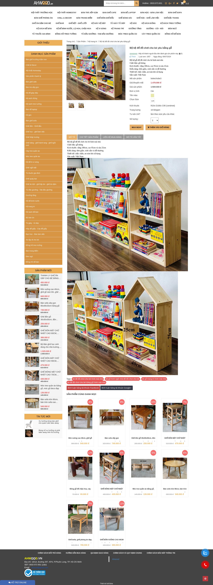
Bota (111, 584)
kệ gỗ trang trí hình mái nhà (154, 379)
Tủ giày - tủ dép (32, 223)
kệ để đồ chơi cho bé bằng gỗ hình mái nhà (86, 382)
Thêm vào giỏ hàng (158, 127)
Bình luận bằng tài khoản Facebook (83, 388)
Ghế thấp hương (32, 137)
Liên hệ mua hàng (112, 137)
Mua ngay (136, 127)
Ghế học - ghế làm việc (35, 132)
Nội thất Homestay (33, 70)
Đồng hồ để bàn (32, 262)
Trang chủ (71, 41)
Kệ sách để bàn (32, 212)
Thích (133, 57)
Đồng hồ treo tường (34, 245)
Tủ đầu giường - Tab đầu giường (39, 190)
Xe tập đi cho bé (32, 240)
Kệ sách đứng (31, 98)
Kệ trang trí (30, 206)
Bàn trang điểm (32, 251)
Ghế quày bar (31, 179)
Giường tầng (31, 195)
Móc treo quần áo (33, 156)
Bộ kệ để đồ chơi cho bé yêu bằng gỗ (115, 41)
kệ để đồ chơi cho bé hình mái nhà (88, 379)
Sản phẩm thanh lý (33, 76)
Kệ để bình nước (32, 201)
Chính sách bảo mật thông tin (161, 553)
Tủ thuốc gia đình (33, 173)
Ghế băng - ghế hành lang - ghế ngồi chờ (41, 144)
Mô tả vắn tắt (133, 137)
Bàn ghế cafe (31, 82)
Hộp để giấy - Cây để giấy (36, 229)
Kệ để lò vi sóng (32, 162)
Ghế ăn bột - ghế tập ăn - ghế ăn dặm (41, 184)
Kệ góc (28, 115)
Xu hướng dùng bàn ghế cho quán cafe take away (49, 422)
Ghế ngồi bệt (31, 168)
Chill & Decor (31, 65)
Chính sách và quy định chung (127, 553)
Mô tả (72, 137)
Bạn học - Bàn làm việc (35, 234)
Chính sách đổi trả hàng (49, 553)
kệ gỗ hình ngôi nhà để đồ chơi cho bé (122, 379)
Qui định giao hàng (99, 553)
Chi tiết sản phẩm (89, 137)
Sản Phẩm (81, 41)
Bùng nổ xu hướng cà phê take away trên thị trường (49, 431)
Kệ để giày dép (32, 93)
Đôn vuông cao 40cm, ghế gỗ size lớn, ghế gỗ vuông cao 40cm (51, 292)
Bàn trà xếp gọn (32, 87)
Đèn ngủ (29, 256)
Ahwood (115, 559)
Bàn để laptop (31, 109)
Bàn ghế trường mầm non (36, 59)
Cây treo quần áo (33, 151)
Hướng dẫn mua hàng (76, 553)
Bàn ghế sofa (31, 121)
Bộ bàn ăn (30, 218)
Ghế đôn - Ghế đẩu (33, 126)
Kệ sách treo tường (33, 104)
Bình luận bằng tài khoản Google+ (116, 388)
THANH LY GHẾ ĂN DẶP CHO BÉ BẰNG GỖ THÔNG (50, 278)
